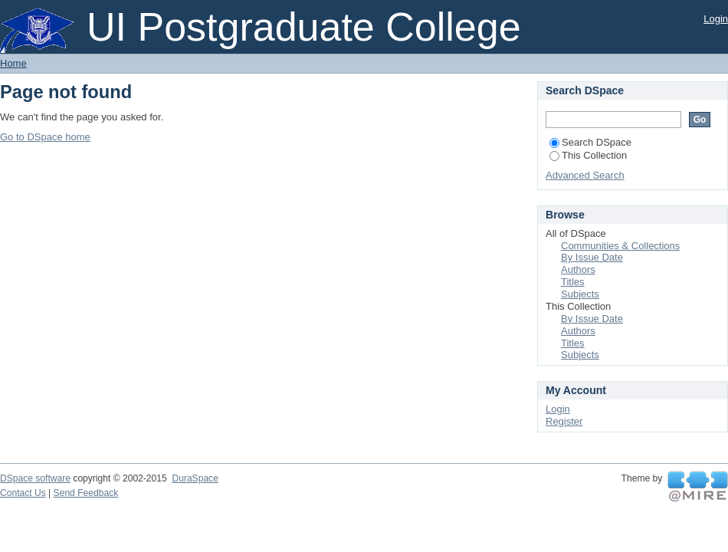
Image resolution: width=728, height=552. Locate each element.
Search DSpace (590, 142)
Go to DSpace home (45, 137)
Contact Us (23, 493)
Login (715, 19)
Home (13, 63)
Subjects (580, 294)
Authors (578, 269)
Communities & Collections (620, 245)
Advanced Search (585, 175)
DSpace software (35, 478)
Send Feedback (86, 493)
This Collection (588, 155)
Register (564, 421)
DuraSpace (195, 478)
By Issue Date (592, 257)
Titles (573, 282)
